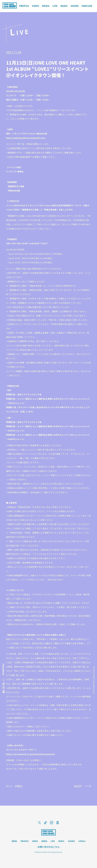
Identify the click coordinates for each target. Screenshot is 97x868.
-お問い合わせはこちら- (48, 847)
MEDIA (44, 841)
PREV (19, 786)
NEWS (14, 841)
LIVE (53, 841)
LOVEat (81, 841)
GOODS (71, 841)
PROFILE (25, 841)
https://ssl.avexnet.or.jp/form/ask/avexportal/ (30, 754)
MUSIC (61, 841)
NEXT (78, 786)
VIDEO (35, 841)
